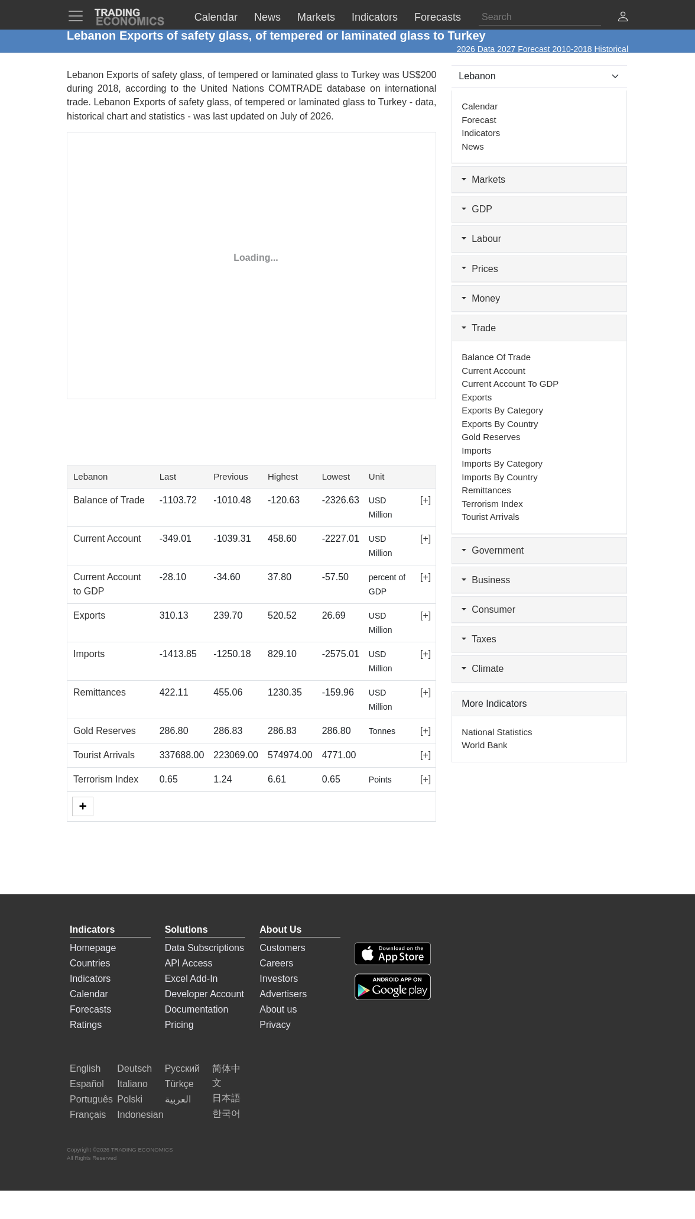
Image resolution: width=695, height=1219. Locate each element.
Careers (276, 963)
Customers (282, 948)
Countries (90, 963)
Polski (129, 1099)
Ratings (86, 1025)
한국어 (226, 1113)
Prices (480, 269)
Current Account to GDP (510, 384)
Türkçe (179, 1084)
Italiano (132, 1084)
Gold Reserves (104, 731)
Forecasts (90, 1009)
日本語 (226, 1098)
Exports (89, 615)
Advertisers (283, 994)
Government (493, 550)
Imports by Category (502, 463)
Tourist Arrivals (104, 755)
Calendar (480, 106)
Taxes (479, 639)
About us (278, 1009)
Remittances (99, 692)
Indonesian (140, 1115)
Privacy (274, 1025)
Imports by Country (499, 477)
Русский (182, 1068)
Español (87, 1084)
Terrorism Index (105, 779)
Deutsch (134, 1068)
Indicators (481, 133)
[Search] (540, 17)
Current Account (107, 538)
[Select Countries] (539, 76)
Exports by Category (502, 410)
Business (486, 580)
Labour (481, 238)
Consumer (488, 609)
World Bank (484, 745)
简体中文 (226, 1075)
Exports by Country (500, 424)
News (473, 146)
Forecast (479, 120)
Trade (479, 328)
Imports (89, 654)
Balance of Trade (109, 500)
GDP (477, 209)
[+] (425, 500)
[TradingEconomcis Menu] (79, 16)
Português (91, 1099)
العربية (178, 1099)
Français (88, 1115)
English (85, 1068)
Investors (278, 979)
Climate (483, 668)
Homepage (93, 948)
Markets (483, 179)
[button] (622, 18)
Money (481, 298)
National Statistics (497, 732)
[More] (82, 806)
